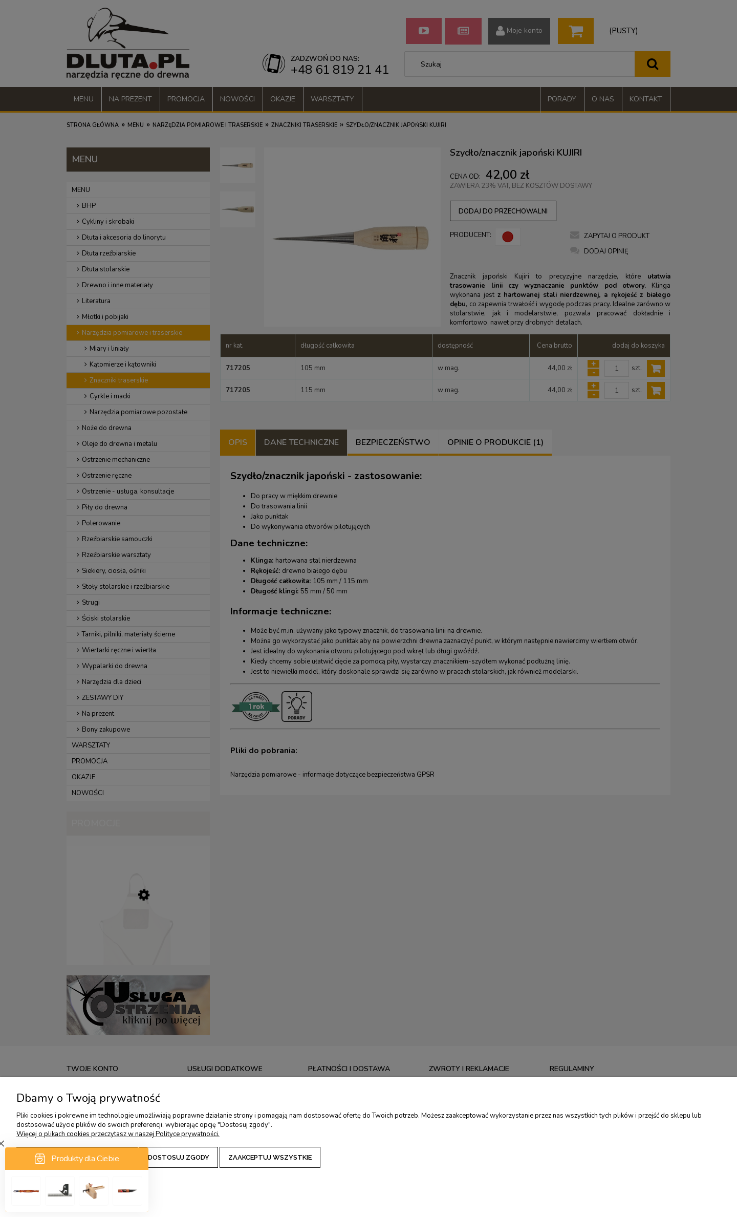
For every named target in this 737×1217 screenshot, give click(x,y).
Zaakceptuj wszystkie (270, 1157)
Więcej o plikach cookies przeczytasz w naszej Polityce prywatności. (118, 1134)
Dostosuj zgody (178, 1157)
